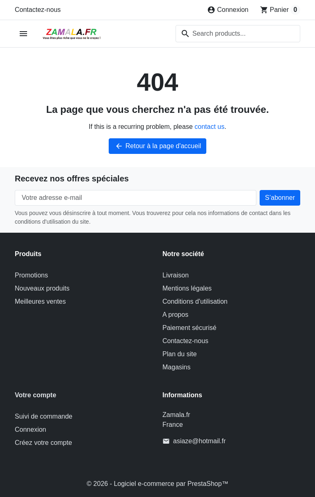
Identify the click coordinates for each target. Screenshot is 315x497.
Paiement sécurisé (189, 327)
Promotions (31, 275)
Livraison (175, 275)
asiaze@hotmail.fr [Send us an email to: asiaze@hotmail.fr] (199, 440)
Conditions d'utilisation (195, 301)
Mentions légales (187, 288)
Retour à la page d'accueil (157, 146)
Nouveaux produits (42, 288)
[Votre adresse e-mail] (135, 198)
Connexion (30, 429)
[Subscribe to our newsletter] (280, 198)
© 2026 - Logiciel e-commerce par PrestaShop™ (157, 483)
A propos (175, 314)
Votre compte (35, 395)
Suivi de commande (44, 416)
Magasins (176, 367)
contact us (209, 126)
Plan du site (179, 353)
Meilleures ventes (40, 301)
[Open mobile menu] (23, 34)
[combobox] (238, 33)
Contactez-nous (38, 9)
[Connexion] (227, 10)
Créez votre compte (43, 442)
